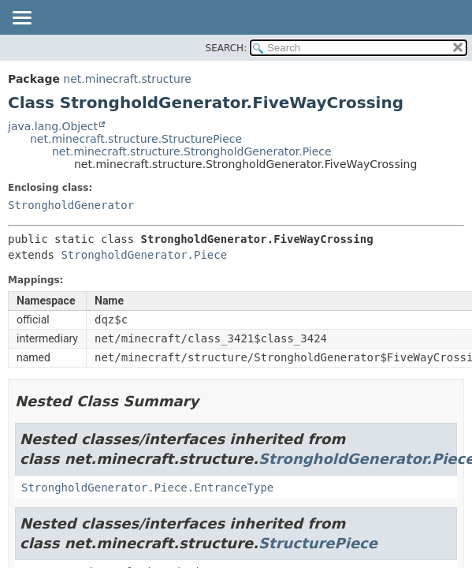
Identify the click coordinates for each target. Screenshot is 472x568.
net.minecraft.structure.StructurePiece (136, 139)
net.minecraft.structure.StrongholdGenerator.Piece (192, 151)
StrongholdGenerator (71, 205)
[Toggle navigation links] (21, 19)
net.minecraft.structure (127, 79)
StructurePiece (317, 543)
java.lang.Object (53, 126)
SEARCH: (226, 48)
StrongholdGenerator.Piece (144, 254)
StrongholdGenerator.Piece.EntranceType (147, 487)
